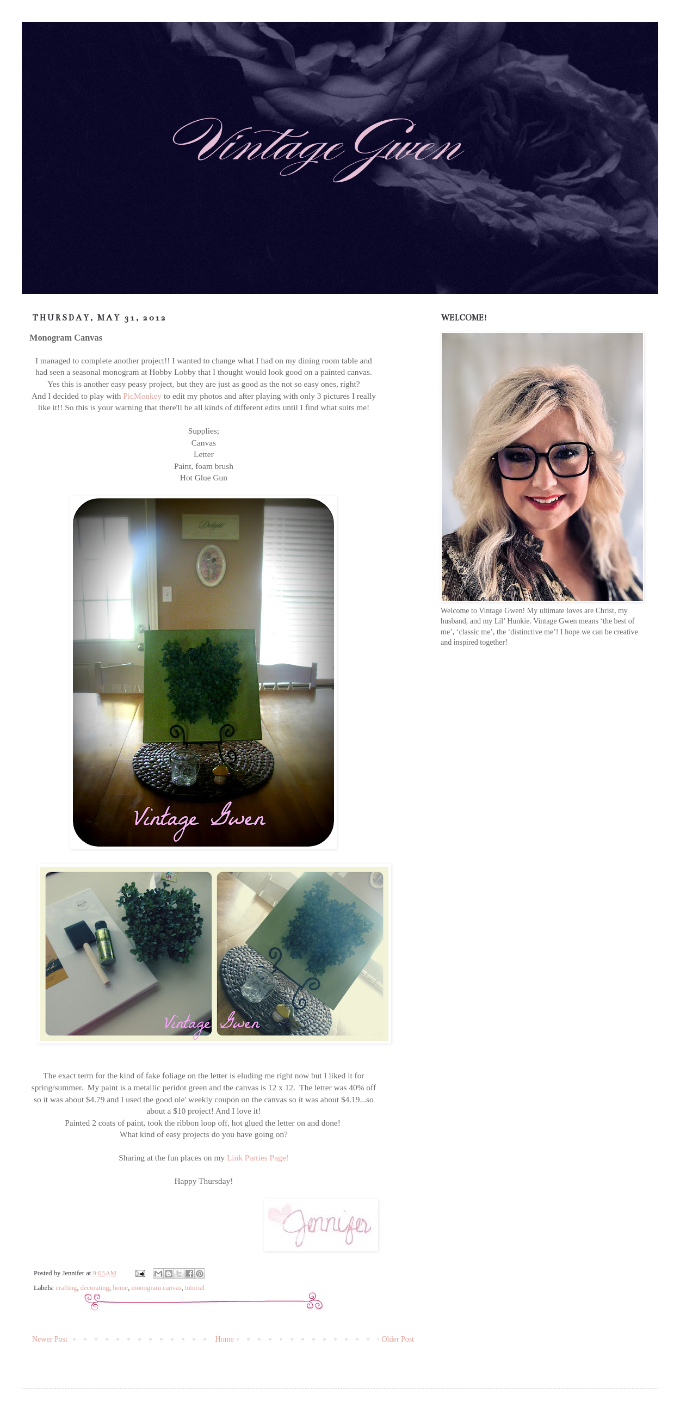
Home (224, 1339)
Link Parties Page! (258, 1157)
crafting (66, 1288)
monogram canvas (156, 1288)
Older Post (398, 1339)
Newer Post (49, 1339)
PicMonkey (143, 395)
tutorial (195, 1288)
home (120, 1288)
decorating (95, 1288)
